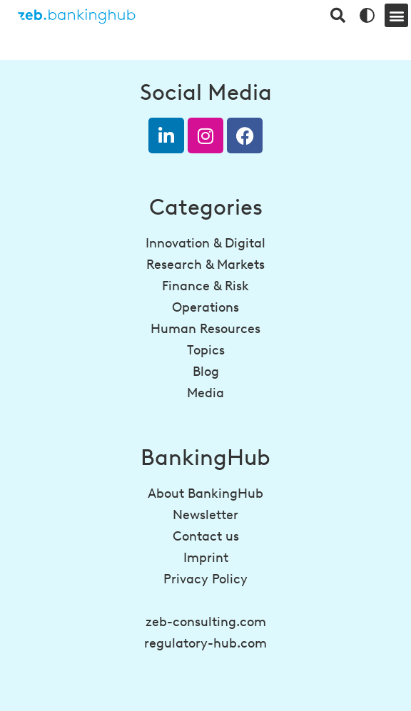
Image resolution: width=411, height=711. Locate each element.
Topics (206, 350)
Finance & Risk (205, 286)
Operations (205, 307)
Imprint (205, 558)
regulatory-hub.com (205, 643)
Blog (206, 371)
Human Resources (205, 329)
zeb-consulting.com (206, 622)
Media (205, 393)
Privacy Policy (205, 579)
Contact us (206, 536)
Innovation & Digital (205, 243)
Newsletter (205, 515)
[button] (396, 15)
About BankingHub (205, 493)
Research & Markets (205, 264)
